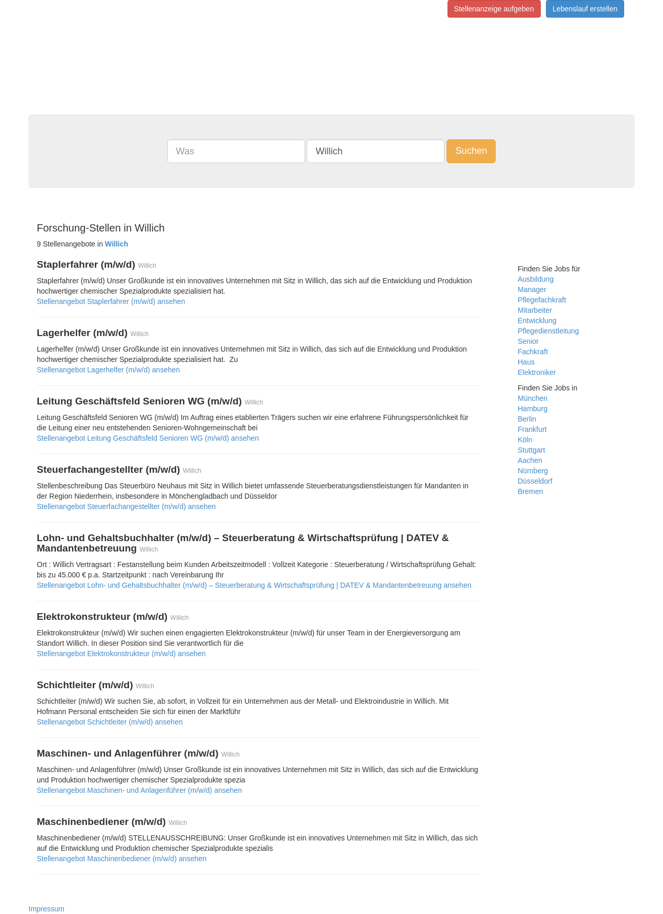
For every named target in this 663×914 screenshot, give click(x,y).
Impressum (46, 909)
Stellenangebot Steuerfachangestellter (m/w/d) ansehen (126, 506)
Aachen (530, 460)
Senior (528, 341)
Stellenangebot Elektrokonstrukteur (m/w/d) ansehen (121, 653)
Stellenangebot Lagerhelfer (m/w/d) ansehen (108, 370)
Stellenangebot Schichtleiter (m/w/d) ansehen (110, 722)
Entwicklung (537, 320)
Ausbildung (536, 279)
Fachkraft (533, 351)
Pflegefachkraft (542, 300)
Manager (532, 289)
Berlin (527, 419)
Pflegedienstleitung (548, 331)
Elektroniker (537, 372)
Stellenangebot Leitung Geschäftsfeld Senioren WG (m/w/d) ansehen (148, 438)
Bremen (530, 491)
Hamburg (533, 408)
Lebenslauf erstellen (585, 9)
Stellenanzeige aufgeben (494, 9)
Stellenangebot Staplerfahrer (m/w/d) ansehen (111, 301)
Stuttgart (531, 450)
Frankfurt (532, 429)
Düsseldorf (535, 481)
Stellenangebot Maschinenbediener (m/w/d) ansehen (122, 858)
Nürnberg (533, 471)
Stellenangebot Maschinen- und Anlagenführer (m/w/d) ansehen (139, 790)
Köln (525, 440)
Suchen (471, 151)
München (533, 398)
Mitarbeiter (535, 310)
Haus (526, 362)
